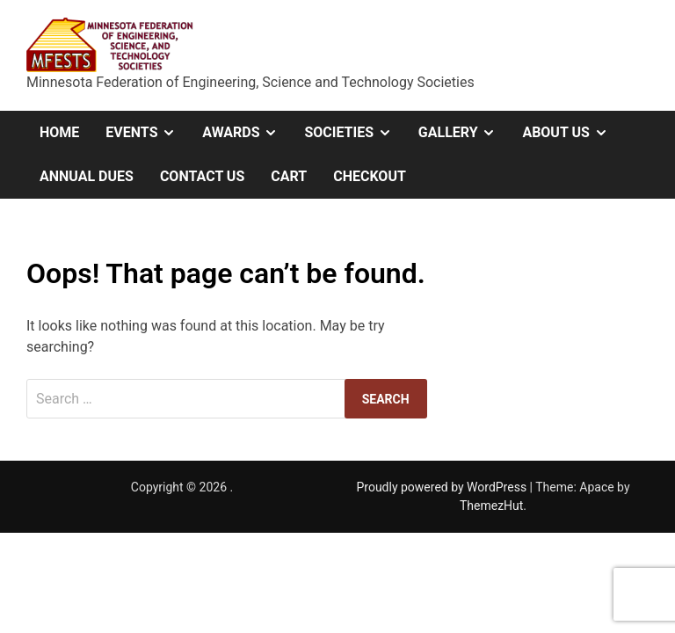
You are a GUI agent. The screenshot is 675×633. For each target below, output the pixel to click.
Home (59, 132)
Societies (354, 133)
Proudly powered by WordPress (442, 487)
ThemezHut (491, 505)
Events (147, 133)
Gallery (464, 133)
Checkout (369, 176)
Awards (246, 133)
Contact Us (202, 176)
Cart (289, 176)
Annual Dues (87, 176)
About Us (571, 133)
